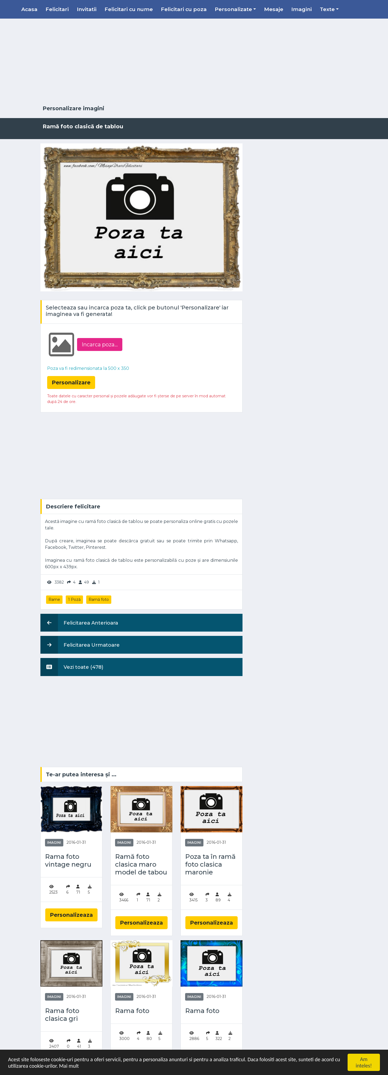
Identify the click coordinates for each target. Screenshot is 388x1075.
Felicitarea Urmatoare (80, 645)
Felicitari (57, 9)
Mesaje (273, 9)
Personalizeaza (71, 915)
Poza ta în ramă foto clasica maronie (210, 864)
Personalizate (233, 9)
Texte (327, 9)
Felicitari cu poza (184, 9)
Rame (54, 599)
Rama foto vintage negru (68, 860)
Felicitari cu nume (129, 9)
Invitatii (86, 9)
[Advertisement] (194, 62)
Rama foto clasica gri (62, 1014)
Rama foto (132, 1011)
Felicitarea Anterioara (79, 623)
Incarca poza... (100, 344)
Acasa (29, 9)
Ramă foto (99, 599)
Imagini (301, 9)
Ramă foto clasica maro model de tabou (141, 864)
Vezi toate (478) (71, 667)
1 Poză (74, 599)
